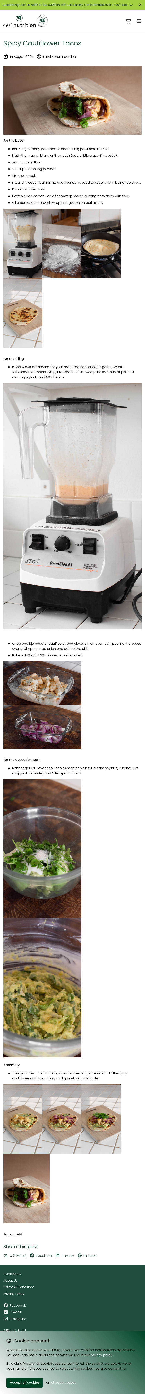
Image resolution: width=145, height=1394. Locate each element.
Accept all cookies (25, 1382)
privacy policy (101, 1355)
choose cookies (63, 1382)
